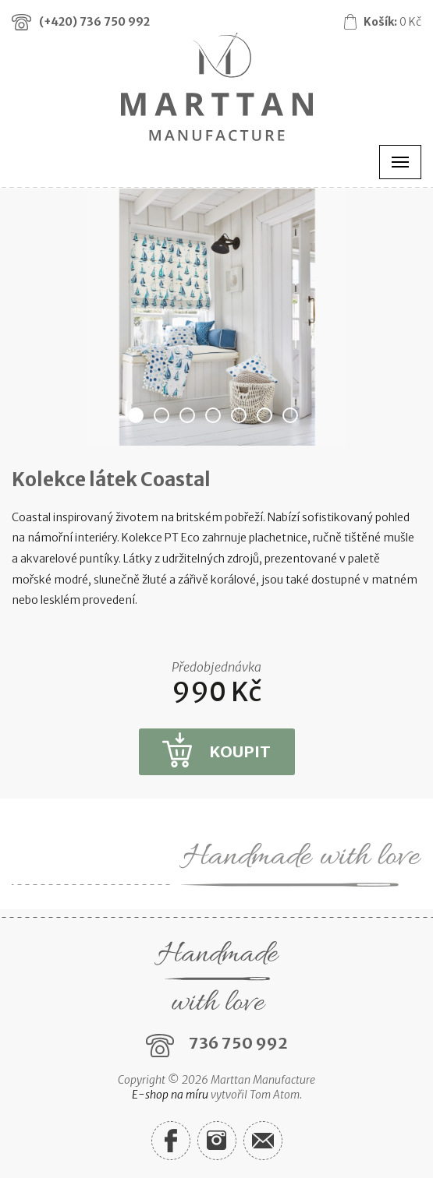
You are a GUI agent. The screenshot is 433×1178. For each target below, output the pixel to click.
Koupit (240, 751)
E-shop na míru (170, 1095)
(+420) (94, 22)
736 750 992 (238, 1043)
